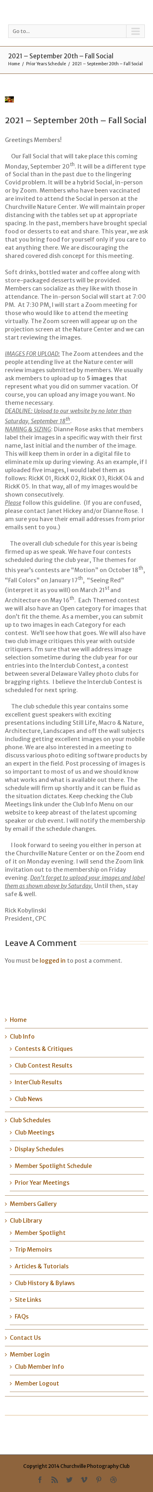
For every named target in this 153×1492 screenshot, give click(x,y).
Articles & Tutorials (42, 1266)
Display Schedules (39, 1149)
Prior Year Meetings (42, 1182)
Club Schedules (30, 1120)
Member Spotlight (40, 1233)
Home (14, 64)
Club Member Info (39, 1366)
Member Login (30, 1354)
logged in (53, 960)
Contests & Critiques (44, 1048)
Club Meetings (34, 1132)
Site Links (28, 1299)
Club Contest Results (43, 1065)
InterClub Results (38, 1082)
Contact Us (25, 1337)
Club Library (26, 1220)
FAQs (22, 1316)
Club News (28, 1099)
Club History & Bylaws (45, 1283)
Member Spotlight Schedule (53, 1166)
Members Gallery (33, 1204)
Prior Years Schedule (46, 64)
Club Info (22, 1036)
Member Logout (37, 1383)
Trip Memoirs (33, 1249)
